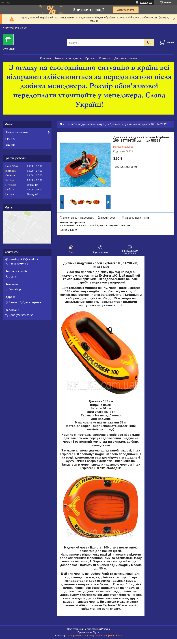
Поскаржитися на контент (80, 635)
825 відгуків (146, 2)
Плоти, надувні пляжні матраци (88, 124)
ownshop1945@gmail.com (24, 259)
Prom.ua (105, 629)
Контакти (104, 58)
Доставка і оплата (125, 58)
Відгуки (10, 144)
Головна (45, 58)
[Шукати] (149, 42)
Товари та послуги (66, 58)
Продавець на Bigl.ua (88, 632)
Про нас (90, 58)
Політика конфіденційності (108, 635)
